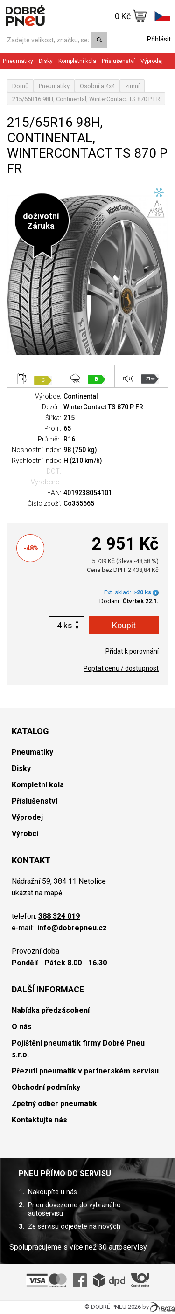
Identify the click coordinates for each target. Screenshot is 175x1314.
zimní (132, 86)
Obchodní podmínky (46, 1087)
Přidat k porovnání (132, 651)
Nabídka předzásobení (51, 1010)
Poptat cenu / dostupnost (121, 668)
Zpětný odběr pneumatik (54, 1103)
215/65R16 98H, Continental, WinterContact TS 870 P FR (86, 99)
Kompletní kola (77, 61)
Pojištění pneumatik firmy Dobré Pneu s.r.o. (78, 1049)
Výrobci (25, 833)
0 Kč (131, 16)
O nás (22, 1026)
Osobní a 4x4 (97, 86)
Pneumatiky (18, 61)
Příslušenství (118, 61)
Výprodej (151, 61)
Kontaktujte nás (39, 1119)
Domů (20, 86)
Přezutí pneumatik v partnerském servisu (85, 1070)
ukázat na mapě (37, 892)
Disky (46, 61)
